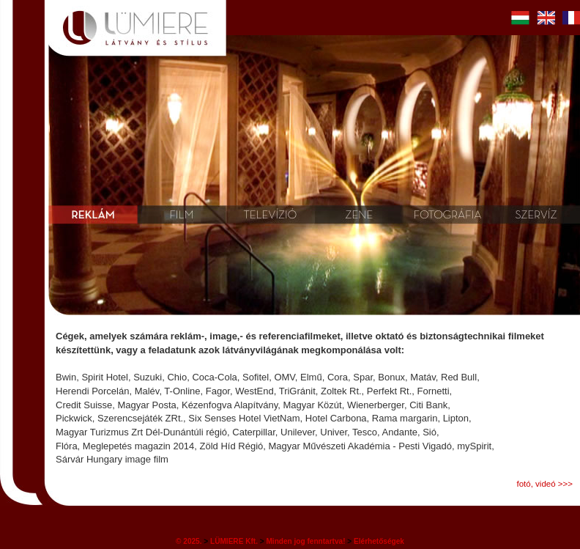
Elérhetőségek (379, 541)
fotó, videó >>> (544, 483)
